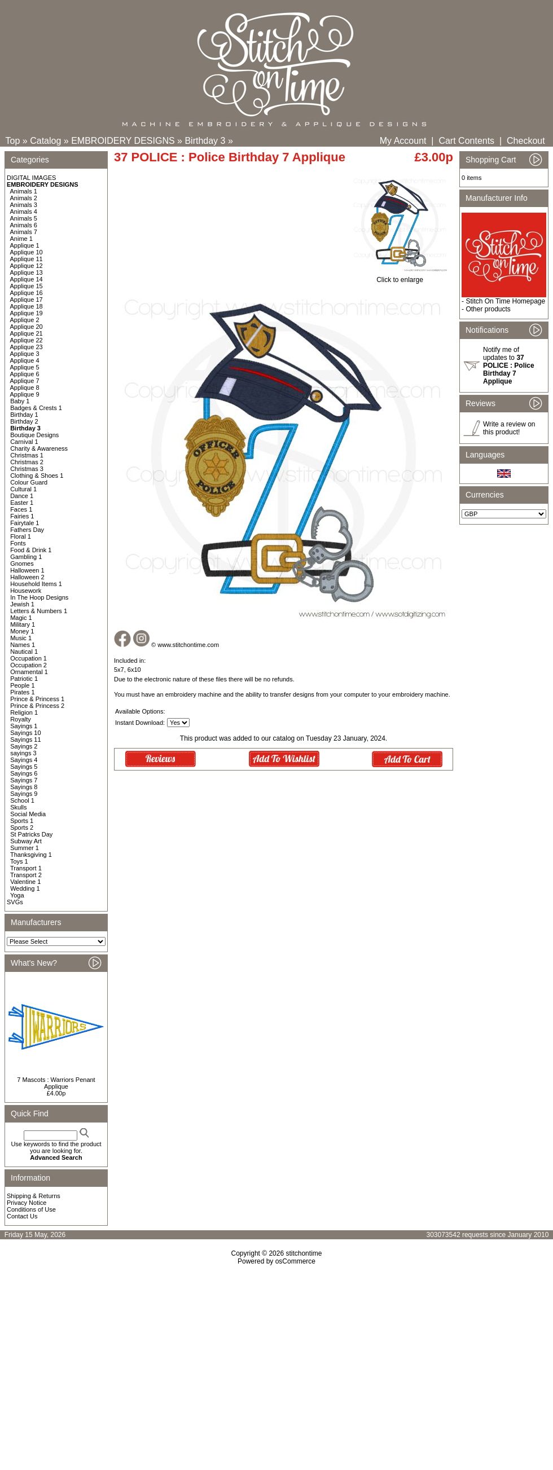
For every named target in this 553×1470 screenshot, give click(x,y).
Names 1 (22, 644)
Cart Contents (466, 141)
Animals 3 (23, 204)
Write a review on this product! (509, 428)
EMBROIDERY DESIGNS (122, 141)
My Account (403, 141)
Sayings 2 (23, 746)
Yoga (17, 895)
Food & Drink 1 (30, 550)
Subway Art (26, 841)
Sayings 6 (23, 773)
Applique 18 (26, 306)
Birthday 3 (205, 141)
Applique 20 (26, 326)
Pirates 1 (22, 692)
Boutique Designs (34, 435)
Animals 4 (23, 211)
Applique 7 (25, 380)
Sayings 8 (23, 787)
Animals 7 (23, 231)
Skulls (18, 807)
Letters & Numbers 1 (38, 611)
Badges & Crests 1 (36, 407)
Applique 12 (26, 265)
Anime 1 (21, 238)
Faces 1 (21, 509)
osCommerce (295, 1261)
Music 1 (21, 638)
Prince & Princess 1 (37, 699)
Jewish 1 (22, 604)
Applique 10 (26, 252)
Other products (488, 309)
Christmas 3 (26, 468)
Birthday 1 (24, 414)
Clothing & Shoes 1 (36, 475)
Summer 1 (24, 847)
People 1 (22, 685)
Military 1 (22, 624)
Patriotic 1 (24, 678)
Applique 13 (26, 272)
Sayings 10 (25, 732)
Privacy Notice (26, 1202)
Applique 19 (26, 313)
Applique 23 (26, 347)
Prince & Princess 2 (37, 705)
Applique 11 (26, 259)
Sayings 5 (23, 766)
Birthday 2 (24, 421)
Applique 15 (26, 286)
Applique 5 (25, 367)
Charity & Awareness (39, 448)
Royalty (20, 719)
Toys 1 (19, 861)
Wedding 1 (25, 888)
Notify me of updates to (508, 365)
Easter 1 (21, 502)
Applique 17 (26, 299)
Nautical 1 (24, 651)
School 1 (22, 800)
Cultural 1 (23, 489)
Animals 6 (23, 225)
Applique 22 (26, 340)
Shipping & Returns (33, 1195)
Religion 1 (24, 712)
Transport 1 (26, 868)
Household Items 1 (36, 583)
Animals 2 (23, 198)
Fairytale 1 (24, 523)
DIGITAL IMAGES (31, 177)
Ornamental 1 (29, 671)
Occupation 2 (28, 665)
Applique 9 (25, 394)
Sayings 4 (23, 759)
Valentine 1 (25, 881)
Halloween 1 (27, 570)
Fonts (18, 543)
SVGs (15, 902)
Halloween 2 (27, 577)
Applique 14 (26, 279)
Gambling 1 (26, 556)
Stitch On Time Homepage (505, 301)
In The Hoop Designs (39, 597)
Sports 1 (21, 820)
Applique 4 (25, 360)
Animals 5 (23, 218)
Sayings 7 (23, 780)
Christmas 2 (26, 462)
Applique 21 (26, 333)
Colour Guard (28, 482)
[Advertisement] (276, 1362)
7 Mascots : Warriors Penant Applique (56, 1083)
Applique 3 (25, 353)
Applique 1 (25, 245)
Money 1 (22, 631)
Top (13, 141)
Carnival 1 (24, 441)
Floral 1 (20, 536)
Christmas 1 (26, 455)
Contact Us (22, 1216)
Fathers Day (27, 529)
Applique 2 (25, 319)
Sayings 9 (23, 793)
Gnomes (22, 563)
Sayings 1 (23, 726)
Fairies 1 (22, 516)
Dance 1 (21, 495)
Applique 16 (26, 292)
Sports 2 (21, 827)
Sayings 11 (25, 739)
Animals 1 (23, 191)
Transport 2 (26, 875)
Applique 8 (25, 387)
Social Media (28, 814)
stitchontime (304, 1253)
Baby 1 (19, 401)
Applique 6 (25, 374)
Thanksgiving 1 (31, 854)
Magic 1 (21, 617)
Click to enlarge (399, 277)
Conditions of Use (31, 1209)
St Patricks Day (31, 834)
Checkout (526, 141)
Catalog (45, 141)
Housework (25, 590)
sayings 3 (23, 753)
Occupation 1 (28, 658)
